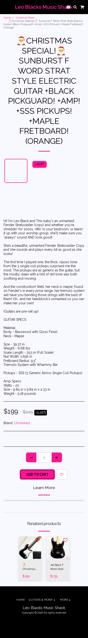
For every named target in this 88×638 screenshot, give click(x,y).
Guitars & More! (25, 17)
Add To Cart (37, 474)
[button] (5, 6)
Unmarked (22, 423)
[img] (30, 547)
